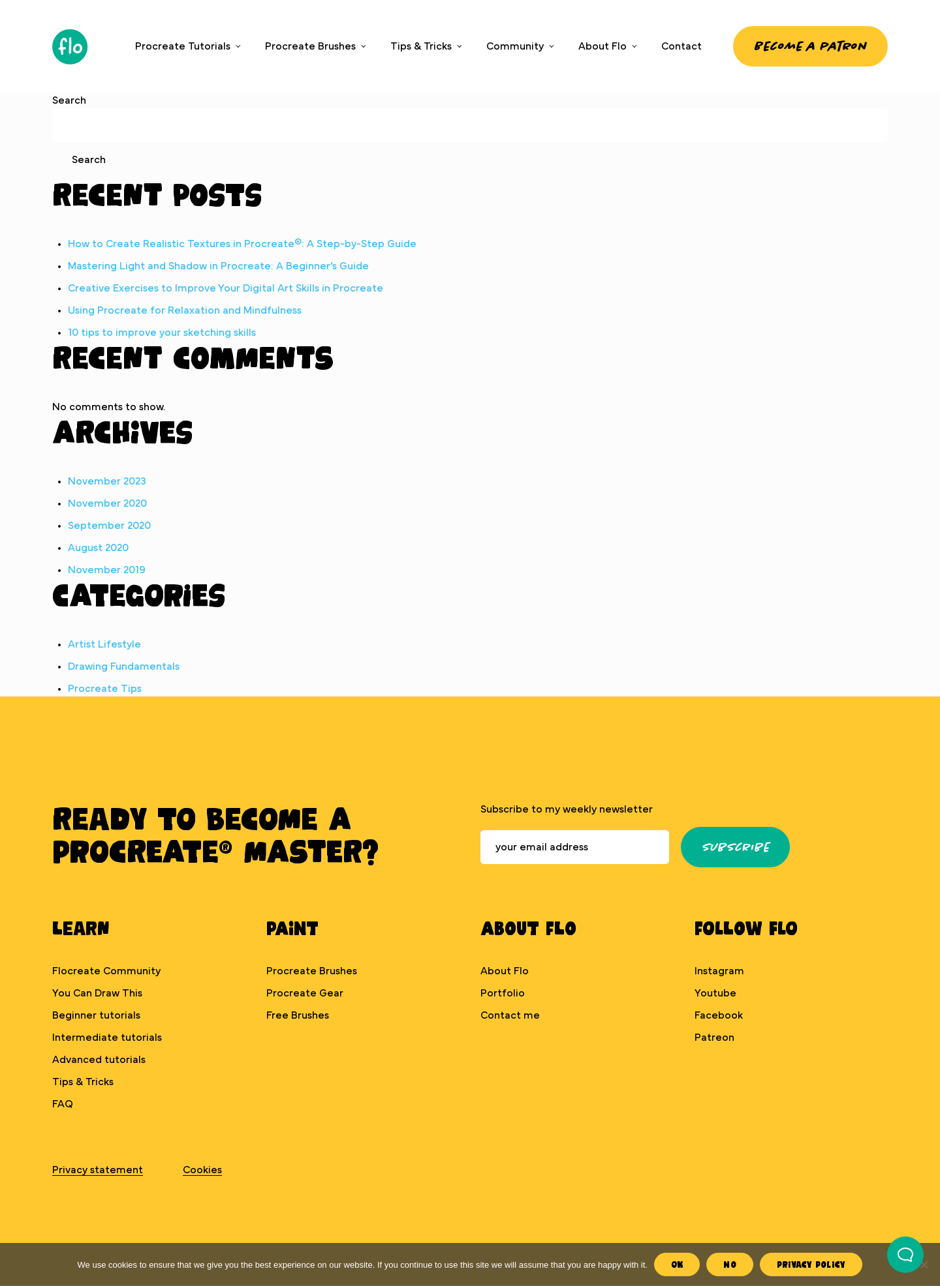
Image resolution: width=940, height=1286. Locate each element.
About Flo (602, 46)
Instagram (719, 971)
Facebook (719, 1015)
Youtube (715, 993)
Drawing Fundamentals (124, 666)
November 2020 (107, 503)
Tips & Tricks (421, 46)
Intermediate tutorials (107, 1037)
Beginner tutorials (96, 1015)
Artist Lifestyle (104, 644)
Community (515, 46)
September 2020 (109, 525)
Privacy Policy (811, 1264)
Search (69, 100)
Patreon (714, 1037)
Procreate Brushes (310, 46)
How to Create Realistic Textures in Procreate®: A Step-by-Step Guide (242, 244)
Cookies (202, 1170)
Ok (677, 1264)
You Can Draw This (97, 993)
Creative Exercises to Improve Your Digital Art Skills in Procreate (225, 288)
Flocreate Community (106, 971)
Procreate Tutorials (182, 46)
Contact (681, 46)
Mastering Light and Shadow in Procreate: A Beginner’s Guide (218, 266)
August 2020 (98, 548)
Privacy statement (97, 1170)
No (729, 1264)
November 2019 (107, 570)
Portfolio (502, 993)
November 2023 (107, 481)
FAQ (62, 1104)
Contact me (510, 1015)
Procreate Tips (105, 688)
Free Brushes (297, 1015)
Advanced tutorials (99, 1059)
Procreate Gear (304, 993)
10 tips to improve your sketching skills (162, 332)
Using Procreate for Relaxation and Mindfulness (185, 310)
